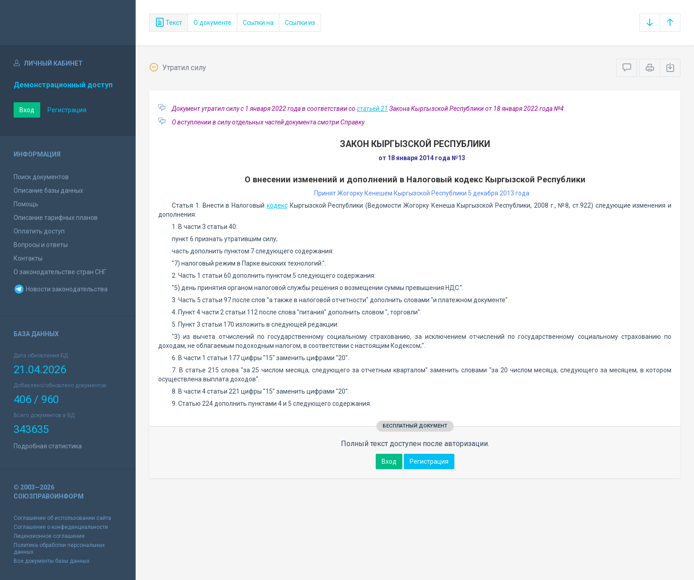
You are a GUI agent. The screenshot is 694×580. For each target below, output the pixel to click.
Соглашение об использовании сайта (62, 518)
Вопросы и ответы (41, 244)
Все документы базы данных (52, 561)
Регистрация (66, 110)
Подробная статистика (48, 446)
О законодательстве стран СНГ (60, 272)
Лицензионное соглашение (49, 536)
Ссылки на (258, 22)
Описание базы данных (48, 190)
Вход (26, 110)
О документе (212, 22)
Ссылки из (300, 22)
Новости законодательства (61, 289)
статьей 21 (372, 108)
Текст (168, 22)
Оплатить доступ (39, 231)
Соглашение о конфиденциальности (61, 527)
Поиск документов (41, 177)
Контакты (28, 258)
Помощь (26, 204)
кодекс (277, 205)
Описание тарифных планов (56, 217)
